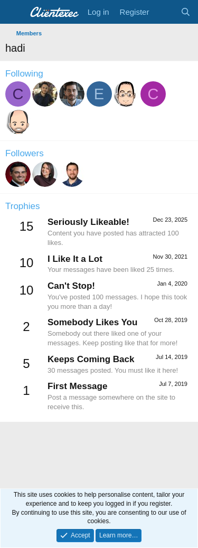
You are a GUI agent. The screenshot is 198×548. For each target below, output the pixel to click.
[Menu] (14, 12)
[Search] (185, 12)
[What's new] (164, 12)
